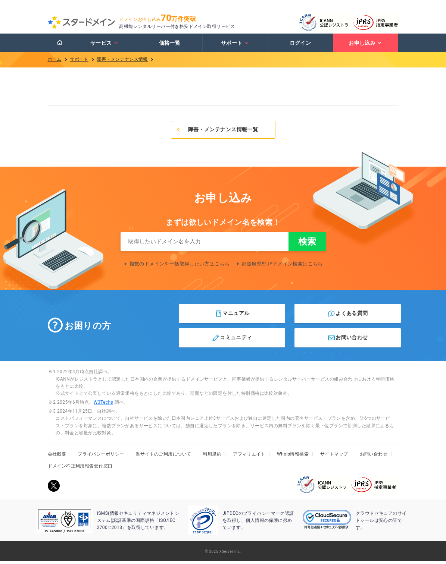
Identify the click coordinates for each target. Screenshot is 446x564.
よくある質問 (347, 316)
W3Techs (103, 405)
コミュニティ (232, 341)
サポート (235, 46)
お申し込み (365, 46)
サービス (104, 46)
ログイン (300, 46)
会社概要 (57, 457)
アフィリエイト (249, 457)
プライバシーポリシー (101, 457)
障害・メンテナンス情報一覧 (217, 132)
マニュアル (232, 316)
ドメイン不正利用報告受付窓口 (80, 469)
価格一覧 (170, 46)
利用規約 (212, 457)
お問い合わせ (347, 341)
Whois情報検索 (293, 457)
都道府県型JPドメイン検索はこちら (282, 267)
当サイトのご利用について (163, 457)
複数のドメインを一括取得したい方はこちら (180, 267)
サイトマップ (334, 457)
